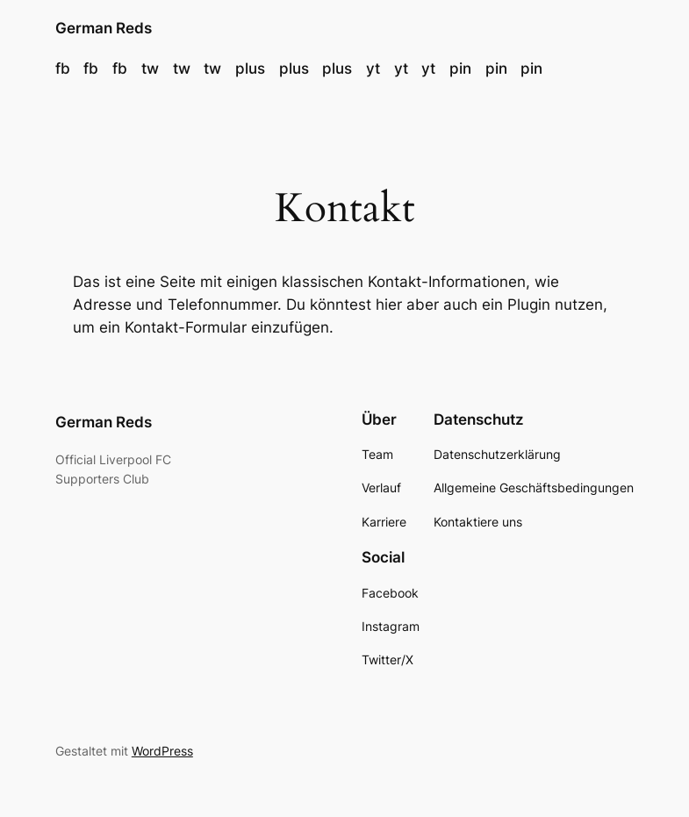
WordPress (162, 750)
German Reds (103, 28)
